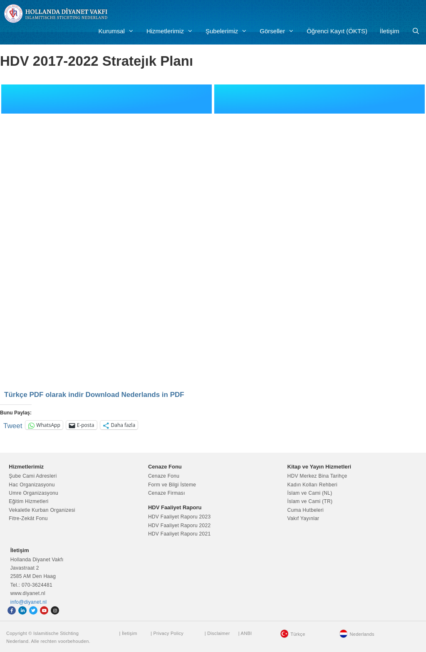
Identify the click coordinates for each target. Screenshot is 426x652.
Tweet (12, 425)
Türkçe (297, 634)
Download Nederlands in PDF (135, 395)
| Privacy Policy (167, 633)
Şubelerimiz (229, 31)
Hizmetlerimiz (172, 31)
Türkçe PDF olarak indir (44, 395)
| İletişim (128, 633)
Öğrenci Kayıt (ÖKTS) (337, 31)
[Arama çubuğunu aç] (416, 31)
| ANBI (245, 633)
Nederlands (361, 634)
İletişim (389, 31)
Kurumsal (119, 31)
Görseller (280, 31)
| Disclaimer (217, 633)
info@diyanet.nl (28, 602)
